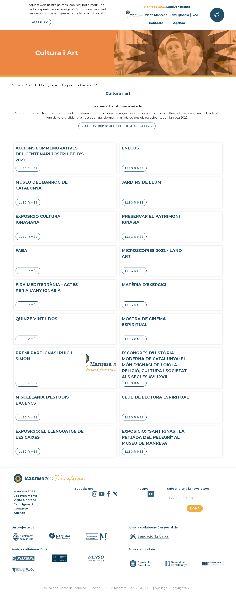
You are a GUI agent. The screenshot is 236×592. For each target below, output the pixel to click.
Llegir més (28, 168)
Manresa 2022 (155, 7)
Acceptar (40, 22)
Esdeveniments (178, 7)
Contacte (156, 23)
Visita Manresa (156, 15)
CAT (200, 15)
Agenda (179, 23)
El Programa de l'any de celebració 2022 (68, 85)
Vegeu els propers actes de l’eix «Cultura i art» (117, 126)
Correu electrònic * (183, 498)
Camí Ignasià (179, 15)
